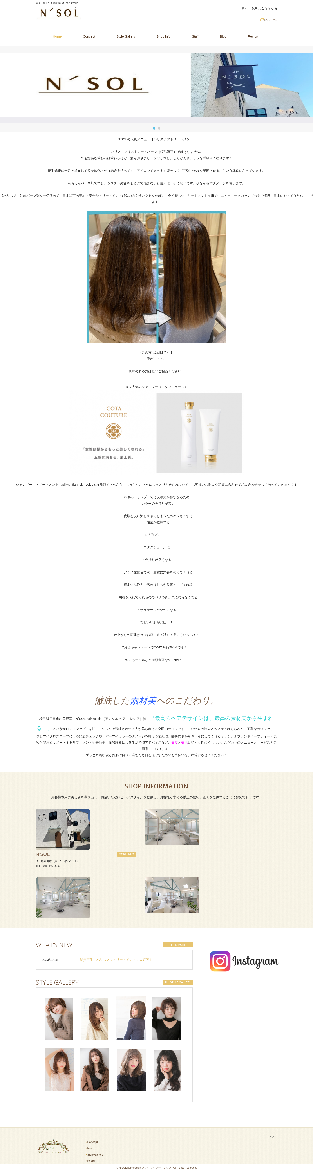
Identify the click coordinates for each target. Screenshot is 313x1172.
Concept (89, 36)
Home (57, 36)
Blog (223, 36)
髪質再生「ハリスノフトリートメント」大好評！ (116, 960)
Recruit (253, 36)
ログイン (269, 1136)
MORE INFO (126, 854)
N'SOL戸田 (270, 20)
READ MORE (178, 944)
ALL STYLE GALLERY (178, 982)
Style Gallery (125, 36)
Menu (90, 1148)
